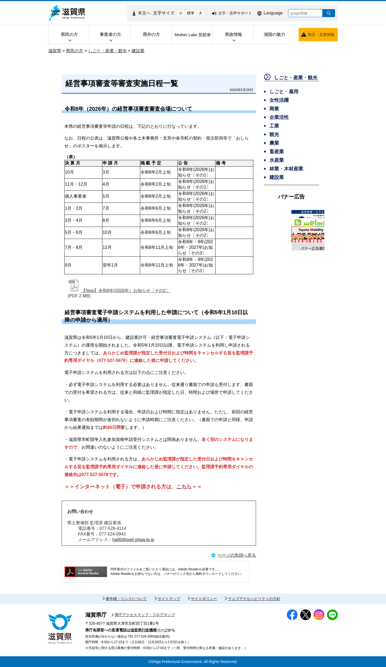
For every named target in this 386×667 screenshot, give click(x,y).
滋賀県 (54, 50)
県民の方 (74, 50)
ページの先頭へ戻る (236, 555)
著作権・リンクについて (126, 599)
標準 (190, 13)
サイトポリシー (204, 599)
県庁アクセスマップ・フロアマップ (145, 615)
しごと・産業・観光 (107, 50)
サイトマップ (169, 599)
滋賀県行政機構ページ (149, 630)
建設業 (138, 50)
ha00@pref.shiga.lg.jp (133, 539)
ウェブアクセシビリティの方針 (254, 599)
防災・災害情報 (321, 34)
